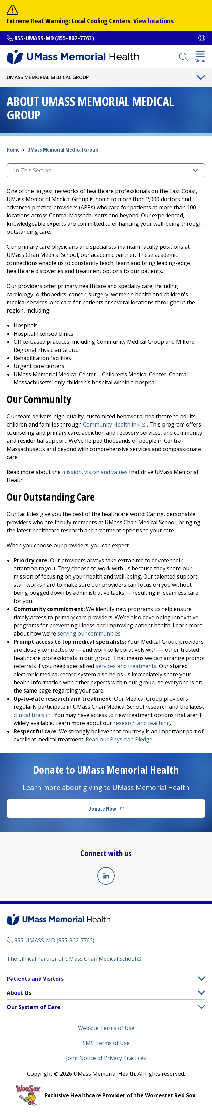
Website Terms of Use (106, 1028)
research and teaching (141, 723)
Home (13, 149)
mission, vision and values (95, 472)
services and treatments (126, 666)
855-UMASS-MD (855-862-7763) (54, 38)
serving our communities (89, 633)
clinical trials (33, 715)
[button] (201, 978)
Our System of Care (33, 1007)
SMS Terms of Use (106, 1043)
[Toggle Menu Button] (200, 77)
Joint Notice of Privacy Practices (106, 1058)
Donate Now (119, 810)
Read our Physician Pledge (119, 739)
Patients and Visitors (35, 978)
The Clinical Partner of (74, 958)
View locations (153, 20)
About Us (19, 993)
